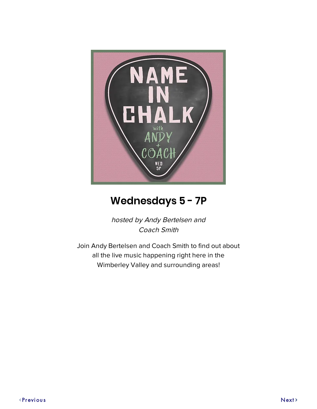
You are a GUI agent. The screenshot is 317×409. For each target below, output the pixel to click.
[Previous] (23, 400)
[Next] (289, 400)
